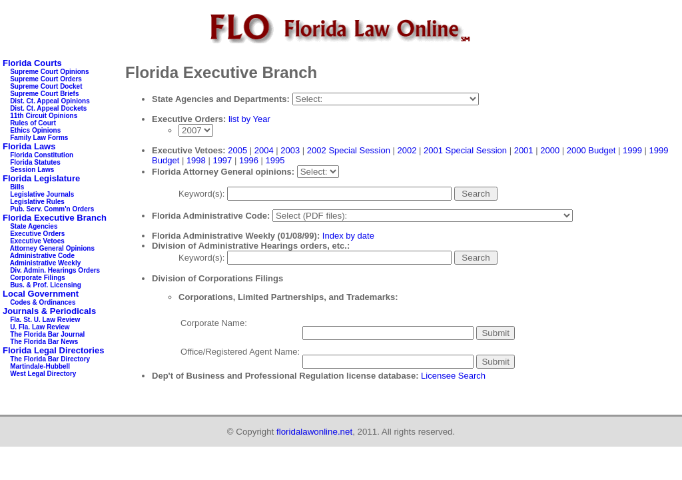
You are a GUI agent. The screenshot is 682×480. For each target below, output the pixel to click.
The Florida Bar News (44, 341)
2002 (406, 150)
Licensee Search (453, 376)
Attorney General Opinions (52, 248)
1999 (632, 150)
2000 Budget (591, 150)
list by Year (249, 119)
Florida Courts (32, 63)
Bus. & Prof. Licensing (45, 285)
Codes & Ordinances (42, 302)
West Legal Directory (43, 373)
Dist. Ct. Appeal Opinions (50, 101)
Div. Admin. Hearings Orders (55, 270)
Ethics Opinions (35, 130)
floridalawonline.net (314, 432)
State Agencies (33, 226)
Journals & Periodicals (49, 311)
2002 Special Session (348, 150)
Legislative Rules (37, 201)
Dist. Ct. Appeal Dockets (48, 108)
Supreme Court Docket (46, 86)
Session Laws (32, 169)
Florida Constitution (41, 155)
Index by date (348, 236)
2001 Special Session (465, 150)
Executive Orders (37, 233)
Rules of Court (33, 123)
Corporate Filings (37, 277)
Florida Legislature (41, 178)
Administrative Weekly (45, 263)
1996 (248, 160)
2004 (264, 150)
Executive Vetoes (37, 241)
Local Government (41, 294)
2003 (290, 150)
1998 (196, 160)
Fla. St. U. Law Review (45, 319)
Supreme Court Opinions (49, 71)
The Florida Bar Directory (50, 359)
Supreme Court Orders (46, 79)
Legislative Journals (42, 194)
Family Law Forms (39, 137)
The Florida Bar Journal (47, 334)
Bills (17, 187)
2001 (523, 150)
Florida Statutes (35, 162)
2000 (549, 150)
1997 (222, 160)
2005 (237, 150)
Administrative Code (42, 255)
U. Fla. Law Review (39, 327)
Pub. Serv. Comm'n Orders (52, 209)
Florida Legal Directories (53, 350)
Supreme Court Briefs (44, 93)
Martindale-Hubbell (40, 366)
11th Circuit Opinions (43, 115)
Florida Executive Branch (55, 218)
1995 (274, 160)
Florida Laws (29, 146)
